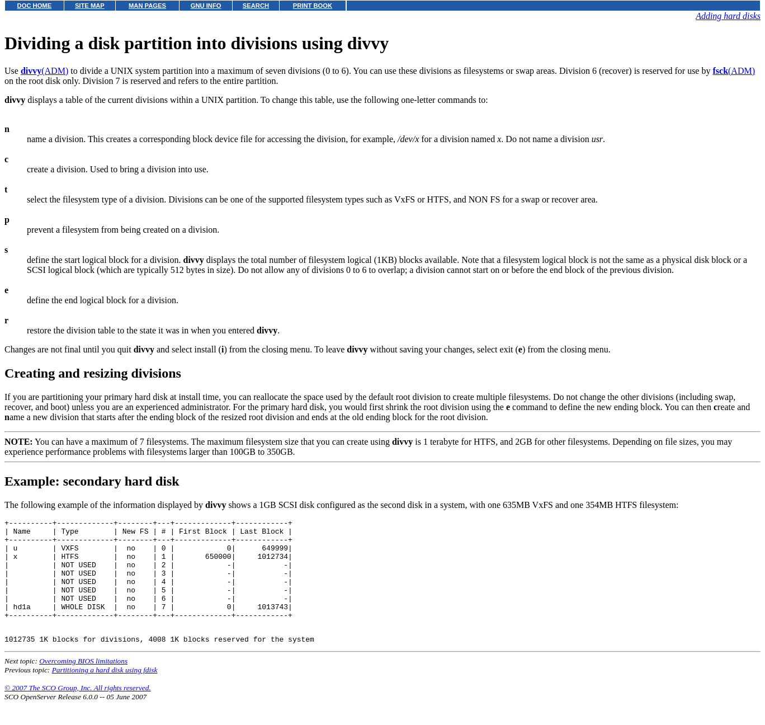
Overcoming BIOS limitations (83, 684)
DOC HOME (34, 5)
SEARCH (256, 5)
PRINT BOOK (312, 5)
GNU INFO (206, 5)
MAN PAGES (147, 5)
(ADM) (44, 71)
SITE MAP (90, 5)
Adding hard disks (728, 16)
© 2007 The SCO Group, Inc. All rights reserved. (77, 711)
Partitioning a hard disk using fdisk (105, 693)
